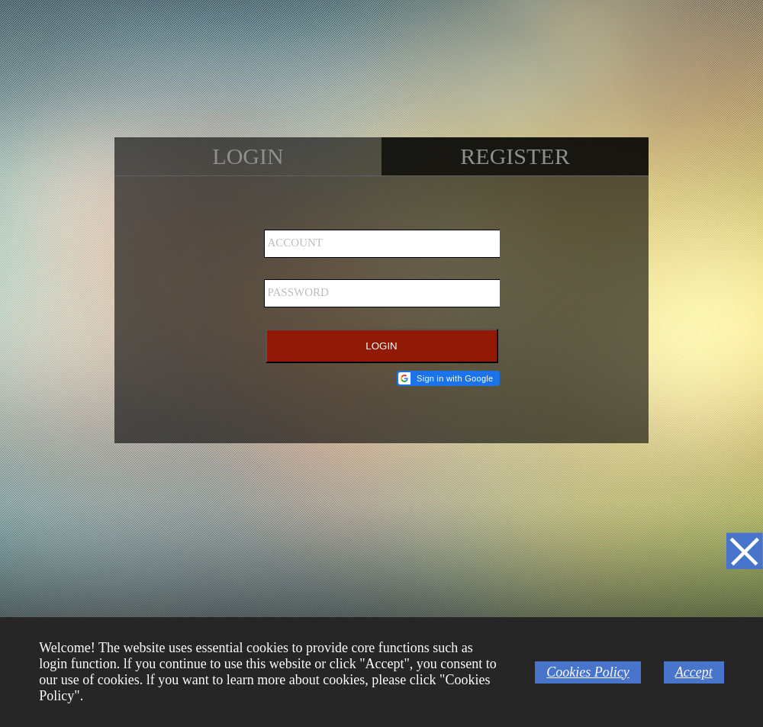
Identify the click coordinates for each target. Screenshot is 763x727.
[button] (448, 378)
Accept (694, 672)
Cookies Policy (587, 672)
